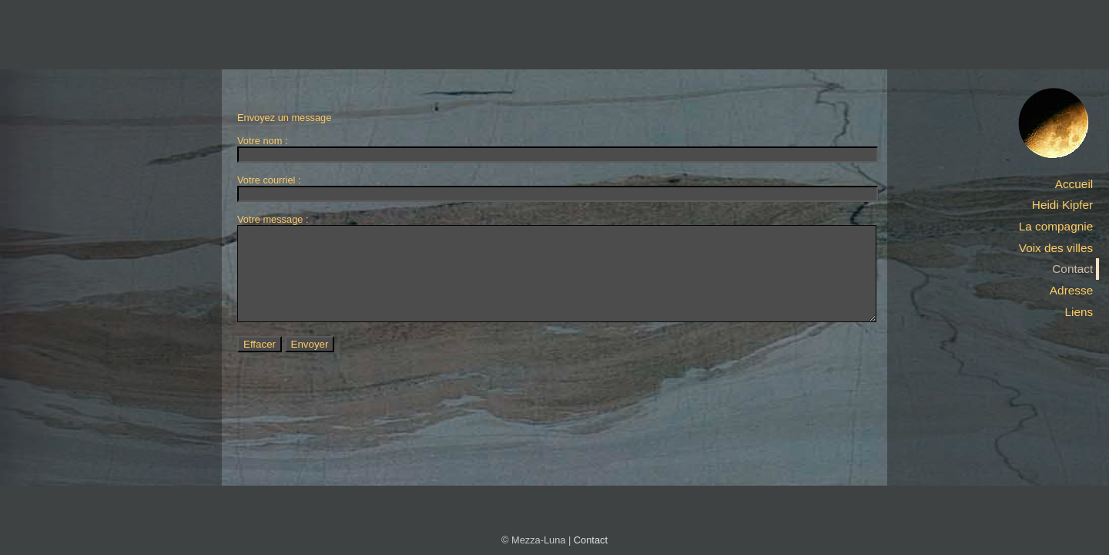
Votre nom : (262, 140)
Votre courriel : (269, 180)
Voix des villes (1056, 247)
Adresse (1071, 290)
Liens (1078, 311)
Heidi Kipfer (1062, 204)
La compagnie (1056, 226)
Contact (1072, 268)
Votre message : (272, 219)
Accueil (1074, 183)
